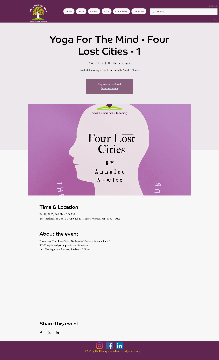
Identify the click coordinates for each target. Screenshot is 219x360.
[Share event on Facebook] (41, 332)
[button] (215, 19)
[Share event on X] (49, 332)
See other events (109, 88)
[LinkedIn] (119, 345)
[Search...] (183, 11)
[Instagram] (99, 345)
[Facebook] (109, 345)
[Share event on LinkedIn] (57, 332)
